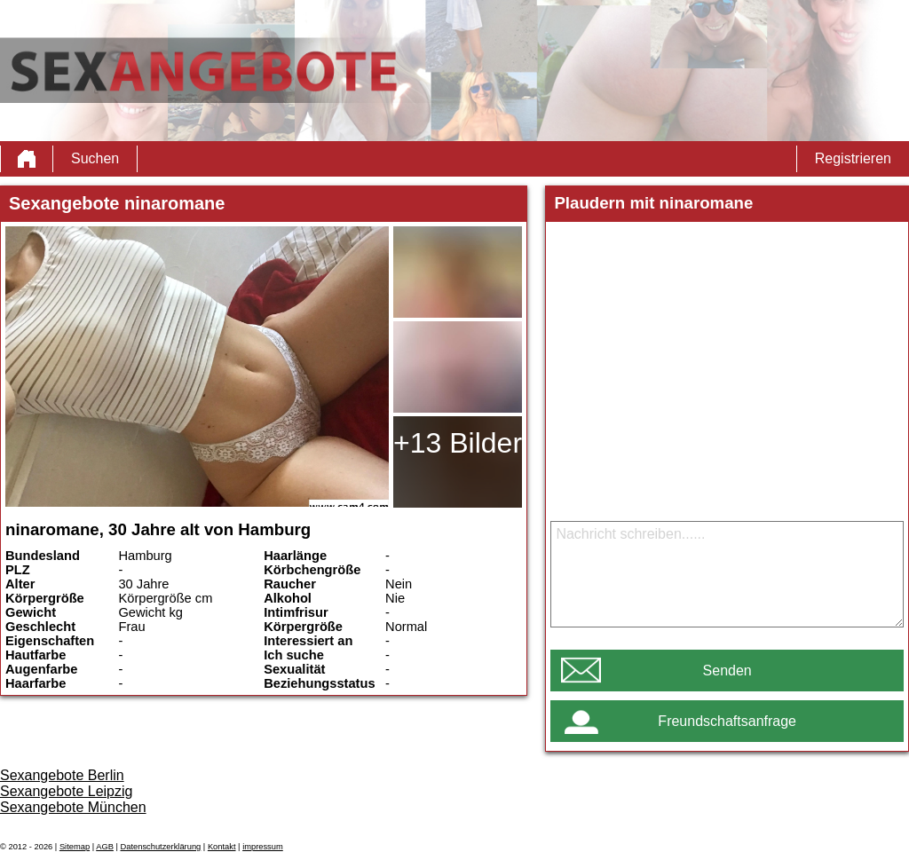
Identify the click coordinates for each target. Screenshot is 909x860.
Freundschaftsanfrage (727, 721)
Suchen (95, 158)
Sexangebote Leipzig (66, 791)
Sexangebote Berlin (62, 775)
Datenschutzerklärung (161, 846)
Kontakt (222, 846)
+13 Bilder (457, 443)
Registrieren (853, 158)
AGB (105, 846)
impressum (262, 846)
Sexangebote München (73, 807)
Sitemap (74, 846)
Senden (727, 670)
